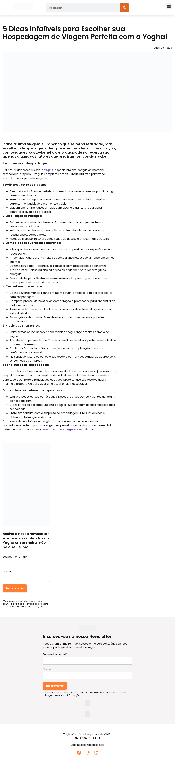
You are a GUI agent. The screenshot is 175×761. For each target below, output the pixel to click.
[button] (169, 6)
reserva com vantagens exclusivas (66, 429)
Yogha (49, 170)
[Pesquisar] (124, 7)
